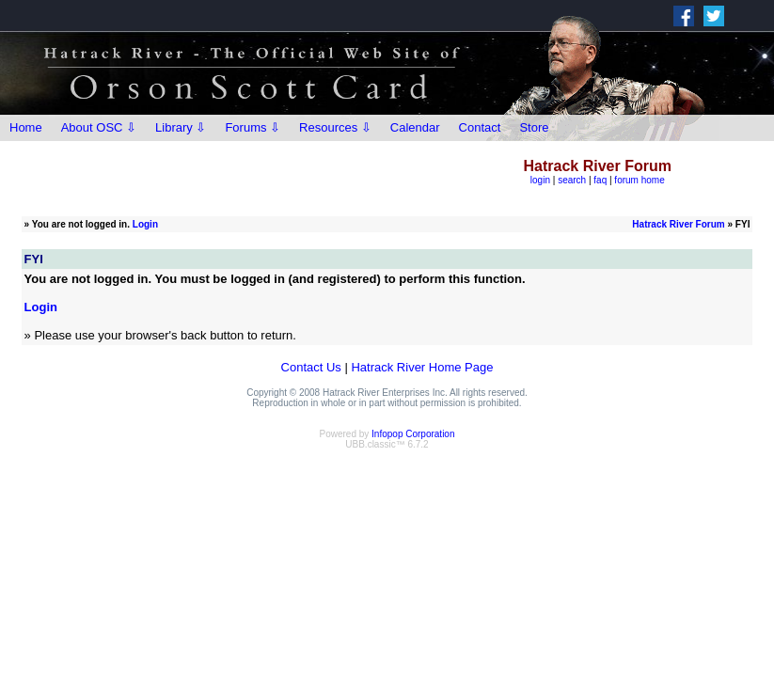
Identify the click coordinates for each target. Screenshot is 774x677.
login (540, 180)
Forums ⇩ (252, 127)
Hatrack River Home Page (422, 367)
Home (25, 127)
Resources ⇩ (335, 127)
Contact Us (311, 367)
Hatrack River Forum (678, 224)
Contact (480, 127)
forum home (639, 180)
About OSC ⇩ (98, 127)
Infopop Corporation (412, 434)
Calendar (415, 127)
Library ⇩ (180, 127)
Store (533, 127)
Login (145, 224)
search (572, 180)
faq (600, 180)
